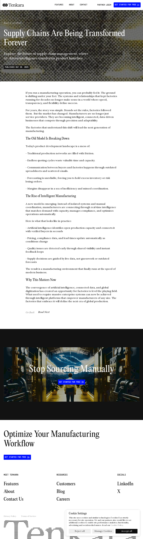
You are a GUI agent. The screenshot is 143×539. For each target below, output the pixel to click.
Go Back (30, 312)
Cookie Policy (117, 525)
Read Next (44, 312)
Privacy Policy (10, 516)
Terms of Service (28, 516)
